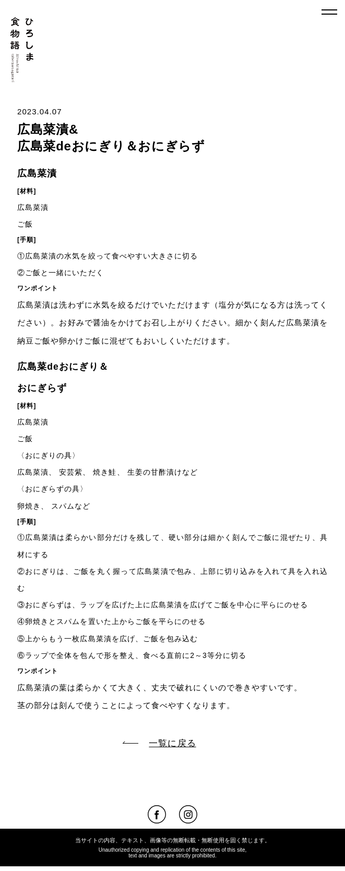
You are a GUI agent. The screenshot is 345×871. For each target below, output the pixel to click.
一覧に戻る (159, 743)
